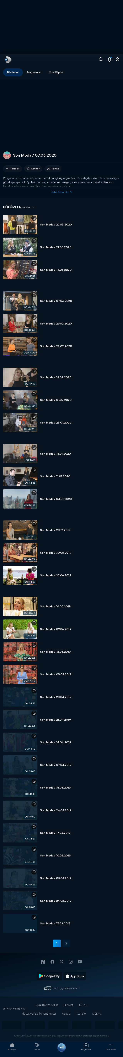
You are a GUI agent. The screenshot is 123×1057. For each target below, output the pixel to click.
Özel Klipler (56, 72)
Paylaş (53, 168)
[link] (7, 59)
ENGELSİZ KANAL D (47, 1004)
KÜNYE (83, 1004)
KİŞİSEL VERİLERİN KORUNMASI (39, 1013)
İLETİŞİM (81, 1013)
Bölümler (13, 72)
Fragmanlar (34, 72)
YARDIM (66, 1013)
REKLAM (68, 1004)
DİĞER (95, 1013)
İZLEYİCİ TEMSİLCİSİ (14, 1009)
